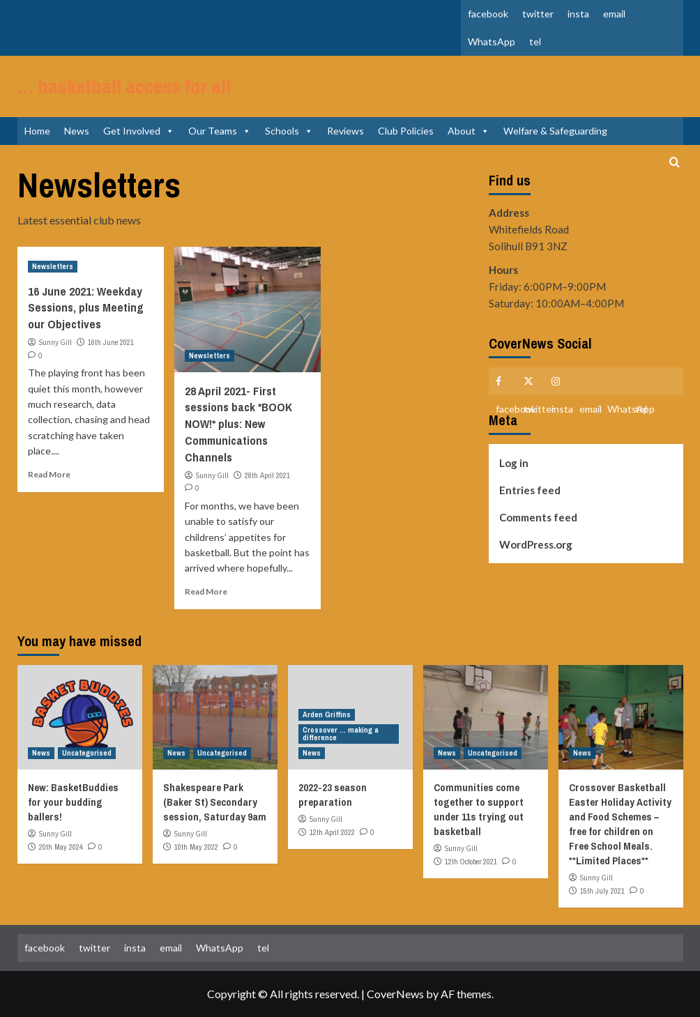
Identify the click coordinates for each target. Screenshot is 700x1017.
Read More (49, 474)
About (468, 131)
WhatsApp (491, 41)
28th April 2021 (267, 475)
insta (578, 14)
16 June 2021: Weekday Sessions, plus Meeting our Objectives (86, 307)
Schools (289, 131)
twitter (538, 14)
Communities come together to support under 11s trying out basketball (479, 809)
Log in (513, 463)
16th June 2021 (111, 342)
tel (535, 41)
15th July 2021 (602, 891)
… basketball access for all (124, 86)
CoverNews (395, 993)
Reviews (345, 131)
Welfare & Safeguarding (555, 131)
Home (37, 131)
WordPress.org (535, 544)
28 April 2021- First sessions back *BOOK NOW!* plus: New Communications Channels (238, 424)
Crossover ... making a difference (341, 733)
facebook (488, 14)
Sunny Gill (55, 342)
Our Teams (219, 131)
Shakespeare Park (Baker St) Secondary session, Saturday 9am (214, 802)
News (76, 131)
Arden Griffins (327, 714)
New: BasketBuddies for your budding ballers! (73, 802)
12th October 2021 (471, 861)
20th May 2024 (61, 847)
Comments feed (538, 517)
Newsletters (52, 266)
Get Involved (138, 131)
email (614, 14)
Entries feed (530, 490)
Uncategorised (87, 753)
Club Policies (406, 131)
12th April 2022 (332, 832)
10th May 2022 (196, 847)
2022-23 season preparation (332, 794)
